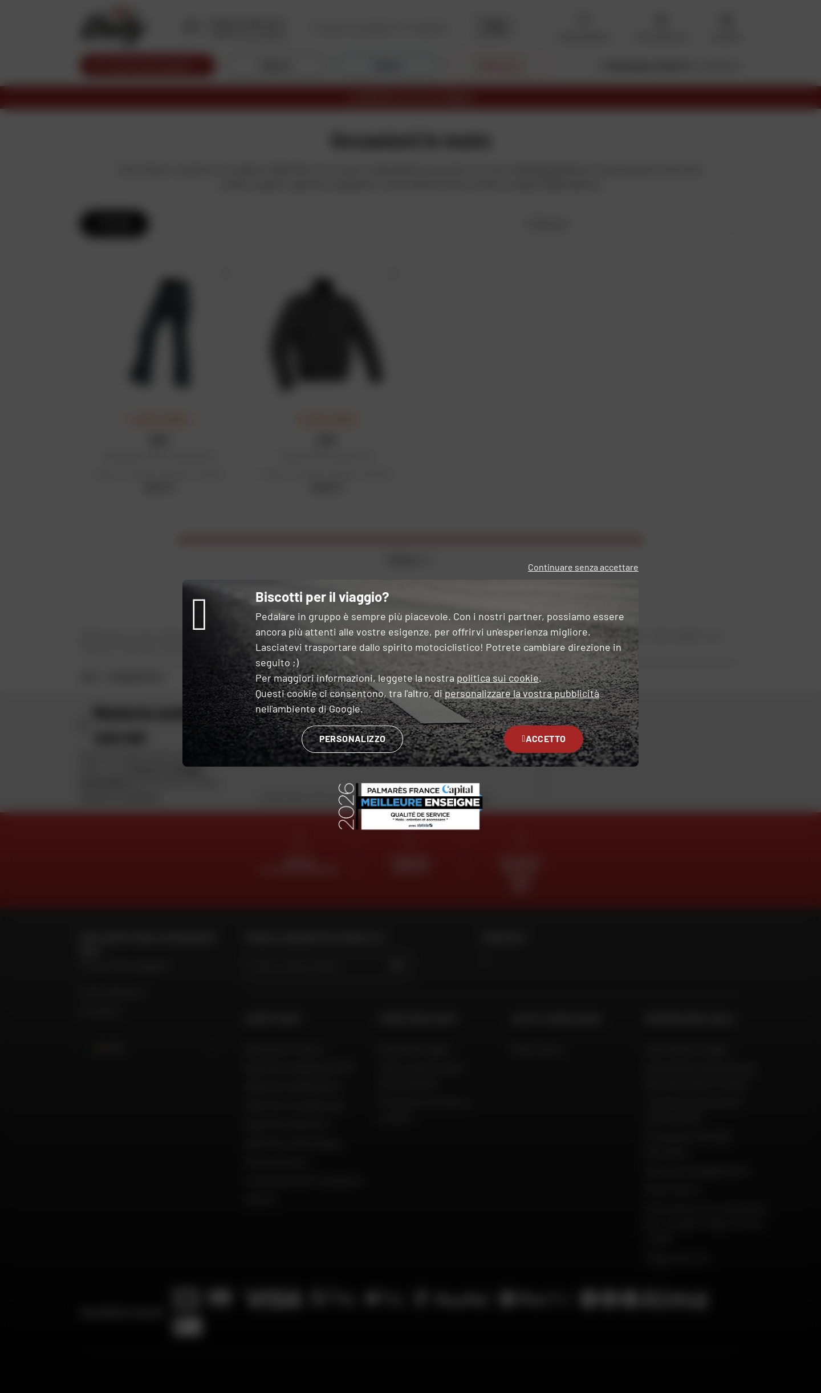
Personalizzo (352, 738)
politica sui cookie (498, 677)
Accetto (544, 738)
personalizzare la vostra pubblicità (522, 693)
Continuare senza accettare (583, 566)
